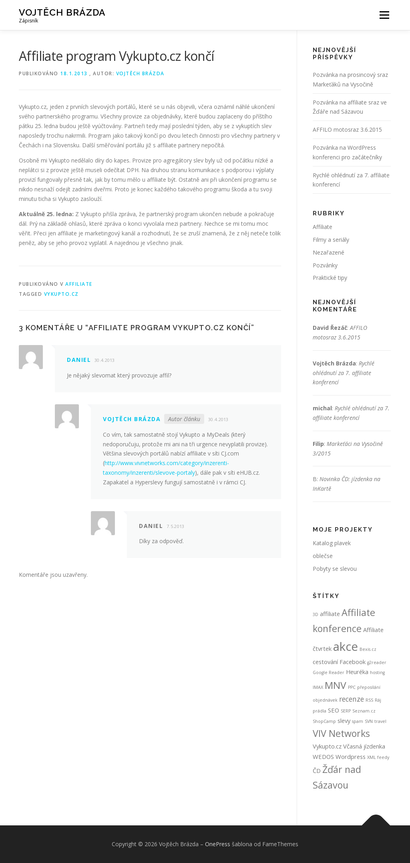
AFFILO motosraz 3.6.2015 (347, 129)
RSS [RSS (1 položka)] (369, 700)
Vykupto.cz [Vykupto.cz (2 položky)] (327, 746)
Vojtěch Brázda (62, 12)
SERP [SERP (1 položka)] (346, 711)
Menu (384, 15)
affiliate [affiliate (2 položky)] (330, 614)
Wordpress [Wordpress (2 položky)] (351, 757)
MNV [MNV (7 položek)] (335, 685)
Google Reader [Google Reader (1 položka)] (328, 672)
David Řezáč (330, 327)
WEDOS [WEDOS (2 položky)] (323, 757)
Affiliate (78, 284)
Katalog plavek (332, 543)
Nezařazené (328, 252)
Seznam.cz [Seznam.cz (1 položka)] (364, 711)
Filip (318, 444)
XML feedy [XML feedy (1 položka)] (378, 757)
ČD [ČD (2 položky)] (317, 771)
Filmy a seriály (331, 239)
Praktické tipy (330, 277)
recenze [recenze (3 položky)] (351, 699)
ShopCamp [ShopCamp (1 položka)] (324, 721)
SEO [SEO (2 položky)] (333, 710)
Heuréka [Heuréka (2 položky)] (357, 672)
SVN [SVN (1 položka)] (369, 721)
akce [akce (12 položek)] (345, 646)
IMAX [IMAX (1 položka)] (318, 687)
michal (322, 408)
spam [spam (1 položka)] (357, 721)
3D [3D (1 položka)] (315, 614)
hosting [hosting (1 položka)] (377, 672)
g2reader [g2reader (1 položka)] (376, 662)
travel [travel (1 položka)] (380, 721)
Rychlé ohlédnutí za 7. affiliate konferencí (343, 372)
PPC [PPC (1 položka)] (352, 687)
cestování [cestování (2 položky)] (325, 662)
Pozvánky (325, 265)
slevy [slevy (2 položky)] (344, 720)
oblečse (323, 556)
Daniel (79, 359)
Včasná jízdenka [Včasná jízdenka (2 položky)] (364, 746)
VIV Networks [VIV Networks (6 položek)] (341, 733)
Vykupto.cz (61, 294)
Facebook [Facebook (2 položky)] (353, 662)
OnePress (217, 844)
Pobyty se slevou (335, 568)
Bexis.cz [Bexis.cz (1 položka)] (368, 649)
